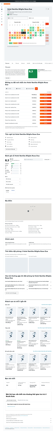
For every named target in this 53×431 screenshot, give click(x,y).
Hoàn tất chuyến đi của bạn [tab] (11, 400)
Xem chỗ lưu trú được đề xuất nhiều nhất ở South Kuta (42, 351)
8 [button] (22, 30)
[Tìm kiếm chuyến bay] (1, 7)
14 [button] (19, 32)
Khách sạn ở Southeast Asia (38, 427)
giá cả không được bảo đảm (24, 415)
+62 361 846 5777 (10, 13)
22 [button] (22, 35)
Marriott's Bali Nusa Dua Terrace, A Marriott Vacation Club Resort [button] (22, 318)
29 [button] (22, 37)
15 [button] (22, 32)
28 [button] (19, 37)
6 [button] (17, 30)
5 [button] (40, 27)
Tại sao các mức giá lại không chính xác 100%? (28, 422)
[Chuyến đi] (1, 22)
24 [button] (9, 37)
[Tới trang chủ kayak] (7, 4)
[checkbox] (10, 191)
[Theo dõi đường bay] (1, 17)
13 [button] (17, 32)
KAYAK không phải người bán (28, 418)
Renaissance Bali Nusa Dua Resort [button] (21, 364)
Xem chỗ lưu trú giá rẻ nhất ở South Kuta (44, 327)
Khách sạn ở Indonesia (23, 427)
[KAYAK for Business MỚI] (1, 19)
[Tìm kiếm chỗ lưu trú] (1, 9)
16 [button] (24, 32)
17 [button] (35, 32)
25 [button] (12, 37)
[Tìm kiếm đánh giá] (34, 159)
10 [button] (9, 32)
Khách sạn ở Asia (16, 427)
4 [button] (12, 30)
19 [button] (14, 35)
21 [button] (19, 35)
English (34, 1)
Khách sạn (11, 427)
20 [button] (17, 35)
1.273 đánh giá (14, 14)
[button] (52, 1)
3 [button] (35, 27)
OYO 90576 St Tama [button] (9, 341)
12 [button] (14, 32)
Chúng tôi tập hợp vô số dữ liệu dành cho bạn (28, 420)
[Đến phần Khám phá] (1, 14)
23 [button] (24, 35)
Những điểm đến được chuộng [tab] (23, 400)
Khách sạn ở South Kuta (11, 406)
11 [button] (12, 32)
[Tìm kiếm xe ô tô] (1, 11)
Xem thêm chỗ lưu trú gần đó (46, 304)
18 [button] (12, 35)
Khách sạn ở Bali (30, 427)
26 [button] (14, 37)
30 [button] (24, 37)
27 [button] (17, 37)
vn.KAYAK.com (7, 427)
